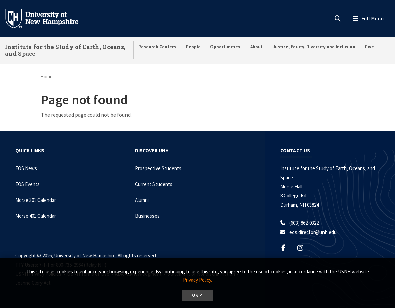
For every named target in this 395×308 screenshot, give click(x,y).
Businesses (147, 216)
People (193, 47)
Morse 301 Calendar (35, 200)
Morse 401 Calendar (35, 216)
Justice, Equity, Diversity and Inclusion (314, 47)
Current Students (153, 184)
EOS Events (27, 184)
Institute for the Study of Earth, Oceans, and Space (65, 50)
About (256, 47)
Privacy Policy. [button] (197, 280)
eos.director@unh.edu (313, 232)
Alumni (142, 200)
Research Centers (157, 47)
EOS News (26, 168)
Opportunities (225, 47)
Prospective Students (158, 168)
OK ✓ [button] (197, 295)
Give (369, 47)
